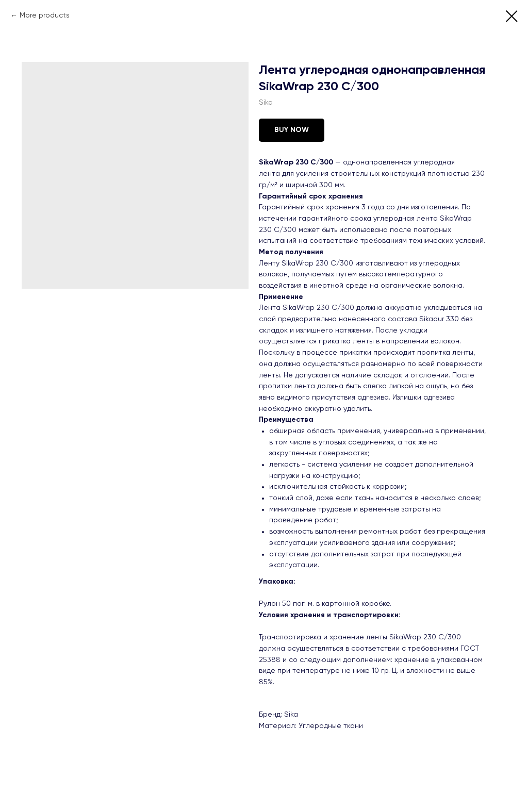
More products (45, 15)
